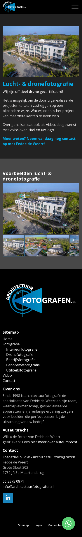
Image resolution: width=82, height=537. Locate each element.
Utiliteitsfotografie (21, 370)
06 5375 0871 (13, 481)
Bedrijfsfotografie (20, 359)
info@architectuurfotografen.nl (28, 486)
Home (7, 338)
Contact (9, 380)
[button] (75, 187)
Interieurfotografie (21, 349)
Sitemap (23, 525)
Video (7, 375)
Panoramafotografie (23, 365)
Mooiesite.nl (56, 525)
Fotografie (11, 344)
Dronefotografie (19, 354)
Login (38, 525)
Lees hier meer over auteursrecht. (50, 442)
